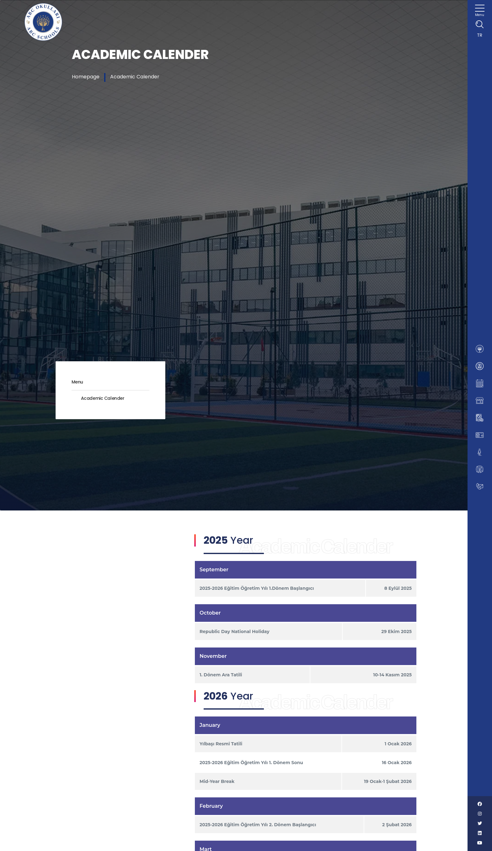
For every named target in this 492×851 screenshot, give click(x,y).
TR (479, 35)
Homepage (85, 76)
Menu (77, 382)
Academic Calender (134, 76)
